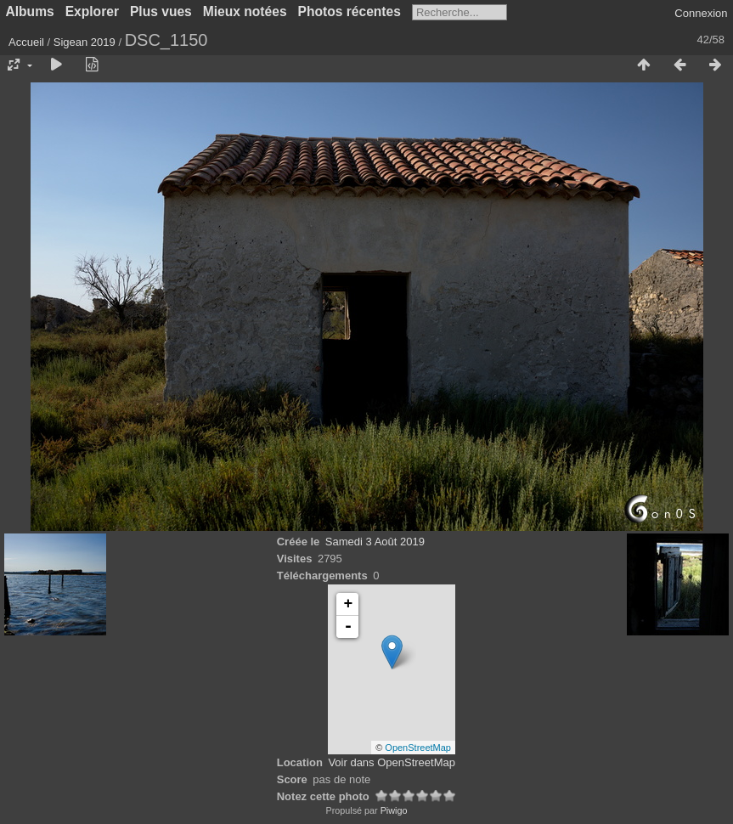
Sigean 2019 (85, 42)
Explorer (92, 11)
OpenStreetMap (418, 747)
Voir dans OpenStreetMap (391, 762)
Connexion (700, 13)
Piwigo (394, 810)
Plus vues (161, 11)
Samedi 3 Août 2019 (375, 541)
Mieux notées (245, 11)
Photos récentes (349, 11)
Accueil (26, 42)
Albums (30, 11)
